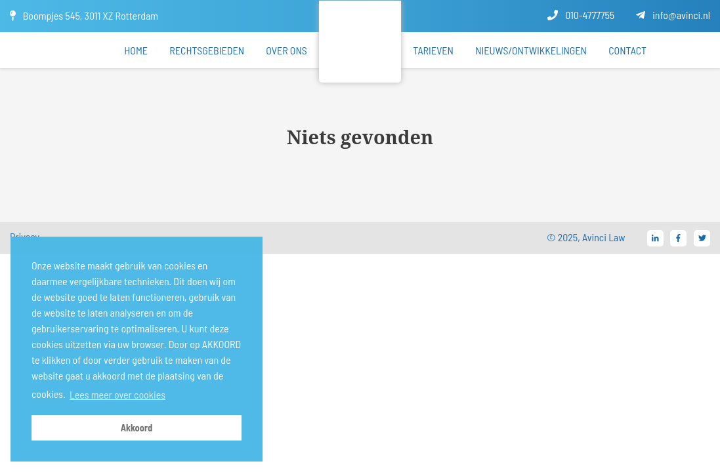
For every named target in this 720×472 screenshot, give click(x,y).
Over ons (286, 50)
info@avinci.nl (673, 15)
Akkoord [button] (137, 427)
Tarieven (433, 50)
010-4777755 (580, 15)
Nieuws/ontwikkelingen (531, 50)
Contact (627, 50)
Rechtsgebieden (206, 50)
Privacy (24, 236)
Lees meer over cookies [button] (117, 394)
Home (136, 50)
